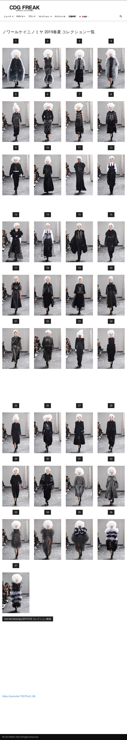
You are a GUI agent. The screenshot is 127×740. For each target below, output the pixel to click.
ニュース (9, 16)
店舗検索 (72, 16)
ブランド (32, 16)
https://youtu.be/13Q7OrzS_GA (18, 696)
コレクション (45, 16)
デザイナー (20, 16)
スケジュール (60, 16)
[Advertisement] (63, 204)
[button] (121, 16)
